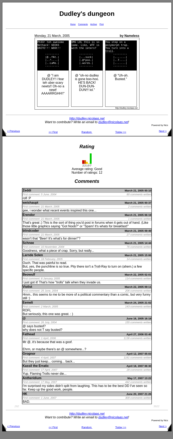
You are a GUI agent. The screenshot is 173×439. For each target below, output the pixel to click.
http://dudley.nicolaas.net (87, 124)
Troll (97, 272)
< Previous (11, 136)
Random (87, 137)
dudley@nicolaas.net (113, 127)
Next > (165, 136)
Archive (93, 24)
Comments (83, 24)
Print (101, 24)
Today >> (120, 137)
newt (52, 95)
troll (109, 53)
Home (73, 24)
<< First (53, 137)
